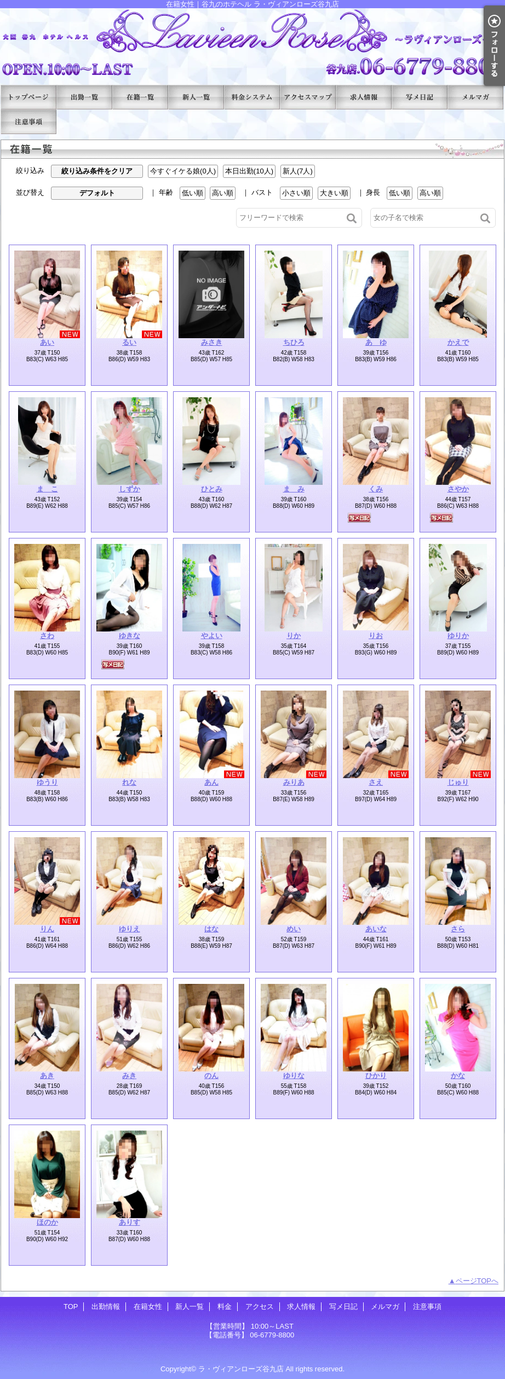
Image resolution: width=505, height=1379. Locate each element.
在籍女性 (140, 97)
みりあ (294, 782)
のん (211, 1075)
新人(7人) (298, 171)
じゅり (458, 782)
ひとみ (211, 489)
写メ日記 (419, 97)
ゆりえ (129, 929)
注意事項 (28, 121)
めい (293, 929)
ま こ (47, 489)
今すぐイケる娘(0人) (183, 171)
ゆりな (294, 1075)
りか (293, 635)
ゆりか (458, 635)
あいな (376, 929)
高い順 (222, 193)
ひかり (376, 1075)
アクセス (308, 97)
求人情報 (364, 97)
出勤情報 (84, 97)
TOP (28, 97)
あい (47, 342)
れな (129, 782)
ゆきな (129, 635)
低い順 (192, 193)
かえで (458, 342)
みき (129, 1075)
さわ (47, 635)
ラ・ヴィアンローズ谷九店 (241, 1369)
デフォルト (97, 193)
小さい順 (296, 193)
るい (129, 342)
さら (458, 929)
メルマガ (475, 97)
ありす (129, 1222)
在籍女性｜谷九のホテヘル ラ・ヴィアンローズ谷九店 (252, 42)
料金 (252, 97)
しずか (129, 489)
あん (211, 782)
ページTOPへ (477, 1281)
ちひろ (294, 342)
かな (458, 1075)
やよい (211, 635)
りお (376, 635)
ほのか (47, 1222)
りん (47, 929)
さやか (458, 489)
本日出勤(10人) (249, 171)
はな (211, 929)
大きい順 (334, 193)
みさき (211, 342)
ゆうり (47, 782)
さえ (376, 782)
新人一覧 (196, 97)
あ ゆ (376, 342)
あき (47, 1075)
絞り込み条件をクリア (97, 171)
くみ (376, 489)
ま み (294, 489)
